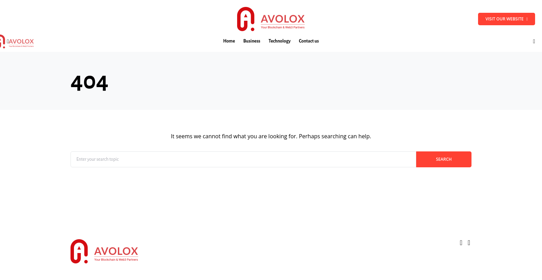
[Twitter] (461, 242)
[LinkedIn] (469, 242)
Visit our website (506, 19)
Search (444, 159)
